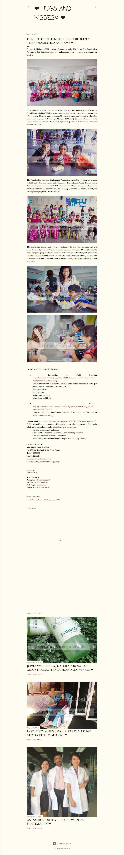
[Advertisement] (62, 590)
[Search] (95, 6)
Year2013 (57, 500)
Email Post (36, 496)
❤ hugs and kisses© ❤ (52, 13)
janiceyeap (41, 485)
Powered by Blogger (62, 843)
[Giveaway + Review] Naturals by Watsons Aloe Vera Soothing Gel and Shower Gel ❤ (60, 668)
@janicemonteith (41, 482)
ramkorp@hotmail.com (41, 459)
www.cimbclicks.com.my (42, 415)
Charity (34, 500)
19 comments (37, 739)
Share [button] (29, 496)
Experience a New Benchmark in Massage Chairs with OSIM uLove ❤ (59, 733)
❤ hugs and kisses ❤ (41, 487)
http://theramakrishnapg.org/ (47, 462)
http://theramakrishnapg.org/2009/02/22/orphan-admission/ (69, 421)
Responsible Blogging (45, 500)
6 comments (37, 674)
